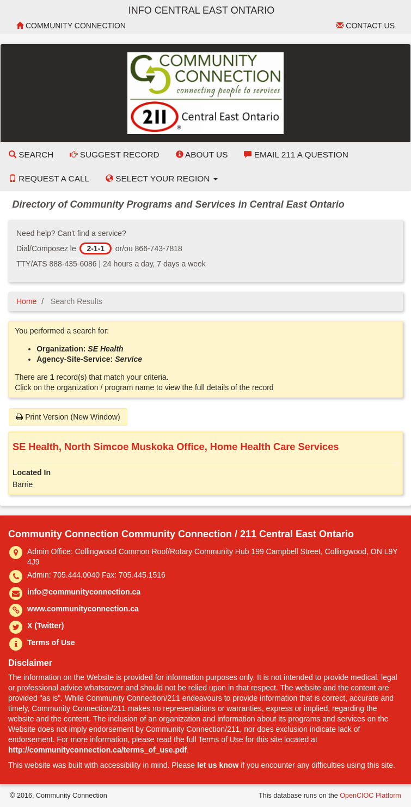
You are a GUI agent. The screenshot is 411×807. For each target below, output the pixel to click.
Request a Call (49, 178)
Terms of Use (51, 642)
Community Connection (71, 25)
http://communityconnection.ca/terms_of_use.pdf (97, 749)
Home (26, 301)
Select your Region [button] (162, 178)
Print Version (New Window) (68, 416)
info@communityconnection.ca (83, 591)
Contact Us (365, 25)
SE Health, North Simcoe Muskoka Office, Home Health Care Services (176, 446)
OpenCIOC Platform (370, 795)
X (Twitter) (45, 625)
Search (31, 154)
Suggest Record (114, 154)
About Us (202, 154)
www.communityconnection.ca (83, 608)
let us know (217, 765)
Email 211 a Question (296, 154)
